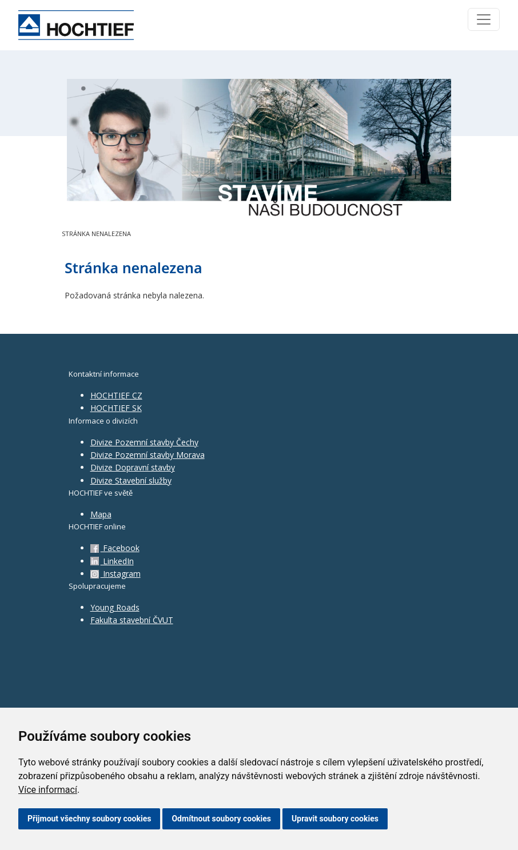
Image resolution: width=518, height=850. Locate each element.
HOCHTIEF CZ (116, 395)
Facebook (115, 547)
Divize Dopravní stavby (132, 467)
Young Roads (115, 607)
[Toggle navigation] (484, 19)
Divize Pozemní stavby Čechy (144, 442)
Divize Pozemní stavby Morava (147, 454)
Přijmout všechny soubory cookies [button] (89, 818)
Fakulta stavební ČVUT (131, 619)
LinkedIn (112, 561)
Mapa (100, 514)
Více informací (47, 789)
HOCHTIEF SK (116, 407)
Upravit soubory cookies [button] (335, 818)
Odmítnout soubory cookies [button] (221, 818)
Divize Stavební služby (131, 480)
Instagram (115, 573)
